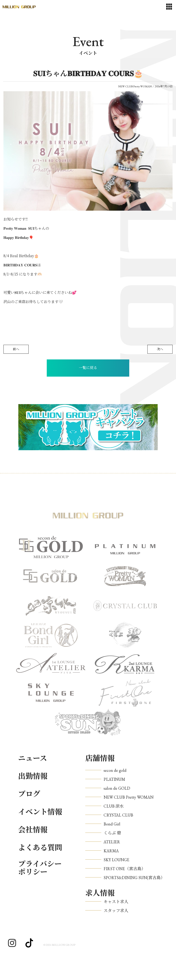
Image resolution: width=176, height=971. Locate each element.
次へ (160, 349)
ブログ (29, 794)
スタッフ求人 (116, 910)
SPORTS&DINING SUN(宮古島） (134, 877)
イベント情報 (40, 812)
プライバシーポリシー (40, 868)
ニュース (32, 758)
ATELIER (112, 841)
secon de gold (115, 770)
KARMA (111, 850)
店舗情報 (100, 758)
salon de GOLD (117, 788)
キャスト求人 (116, 901)
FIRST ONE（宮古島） (125, 868)
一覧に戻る (88, 367)
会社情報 (32, 830)
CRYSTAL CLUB (118, 815)
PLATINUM (114, 779)
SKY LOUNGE (116, 859)
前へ (16, 349)
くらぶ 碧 (112, 833)
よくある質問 (40, 847)
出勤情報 (32, 776)
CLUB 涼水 (114, 806)
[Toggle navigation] (169, 7)
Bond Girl (112, 824)
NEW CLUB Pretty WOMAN (129, 797)
